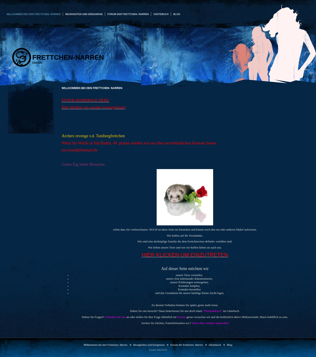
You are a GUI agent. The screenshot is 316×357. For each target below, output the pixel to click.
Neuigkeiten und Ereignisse (84, 14)
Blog (176, 14)
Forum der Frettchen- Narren (128, 14)
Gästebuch (161, 14)
